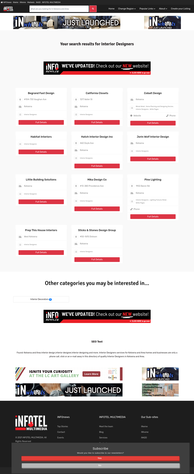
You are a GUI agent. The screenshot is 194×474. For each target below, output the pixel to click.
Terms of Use (85, 470)
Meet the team (106, 426)
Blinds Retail (140, 106)
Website (137, 115)
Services (103, 437)
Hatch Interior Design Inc (97, 136)
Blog (101, 432)
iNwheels (31, 2)
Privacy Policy (103, 470)
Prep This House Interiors (41, 230)
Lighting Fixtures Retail (158, 200)
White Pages (154, 109)
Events (60, 437)
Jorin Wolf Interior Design (153, 136)
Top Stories (62, 426)
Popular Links (146, 8)
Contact (61, 432)
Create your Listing (180, 8)
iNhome (23, 2)
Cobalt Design (153, 93)
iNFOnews (6, 2)
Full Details (41, 122)
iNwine (15, 2)
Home (111, 8)
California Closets (97, 93)
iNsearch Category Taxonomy (117, 448)
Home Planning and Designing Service (159, 106)
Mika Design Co (96, 179)
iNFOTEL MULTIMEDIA (51, 2)
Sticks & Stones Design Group (97, 230)
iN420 (38, 2)
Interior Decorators (39, 299)
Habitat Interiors (41, 136)
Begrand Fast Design (41, 93)
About (162, 8)
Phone (171, 115)
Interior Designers (30, 114)
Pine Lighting (152, 179)
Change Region (126, 8)
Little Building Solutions (41, 179)
